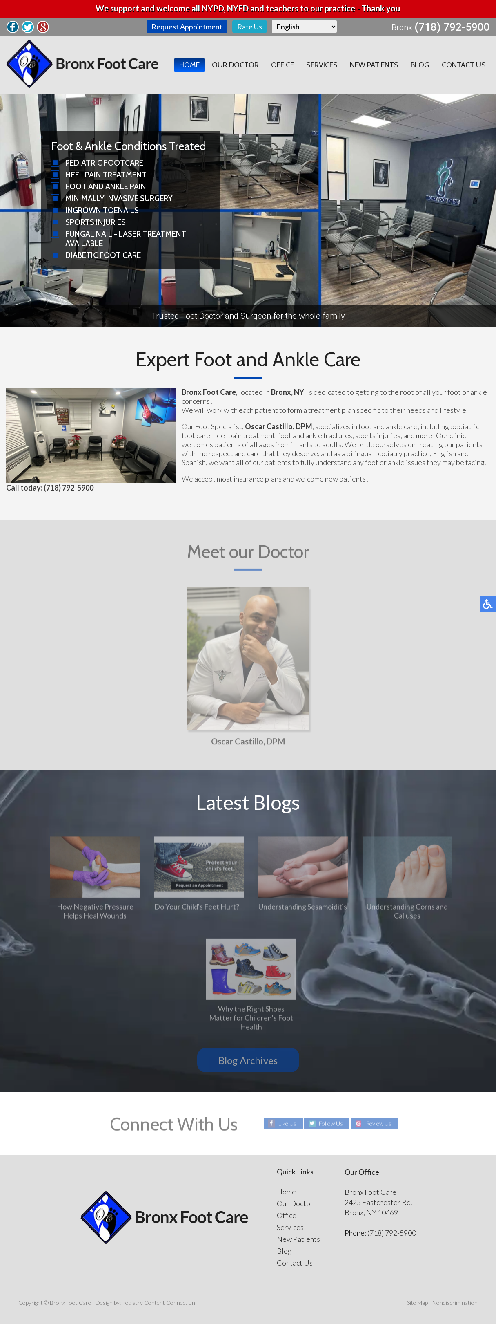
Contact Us (464, 64)
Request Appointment (186, 26)
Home (189, 64)
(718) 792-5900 (452, 27)
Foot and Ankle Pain (105, 186)
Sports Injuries (95, 222)
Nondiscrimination (455, 1302)
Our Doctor (235, 64)
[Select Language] (304, 26)
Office (282, 64)
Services (322, 64)
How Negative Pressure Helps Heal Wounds (95, 913)
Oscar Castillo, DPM (248, 743)
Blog (420, 64)
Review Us (378, 1123)
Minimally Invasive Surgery (119, 198)
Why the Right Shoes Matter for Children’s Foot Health (251, 1019)
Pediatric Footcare (104, 163)
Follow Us (331, 1123)
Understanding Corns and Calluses (407, 913)
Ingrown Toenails (102, 210)
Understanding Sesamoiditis (302, 908)
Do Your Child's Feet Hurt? (196, 908)
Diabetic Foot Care (103, 255)
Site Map (417, 1302)
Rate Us (249, 26)
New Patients (374, 64)
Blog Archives (248, 1060)
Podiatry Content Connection (158, 1302)
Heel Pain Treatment (106, 174)
